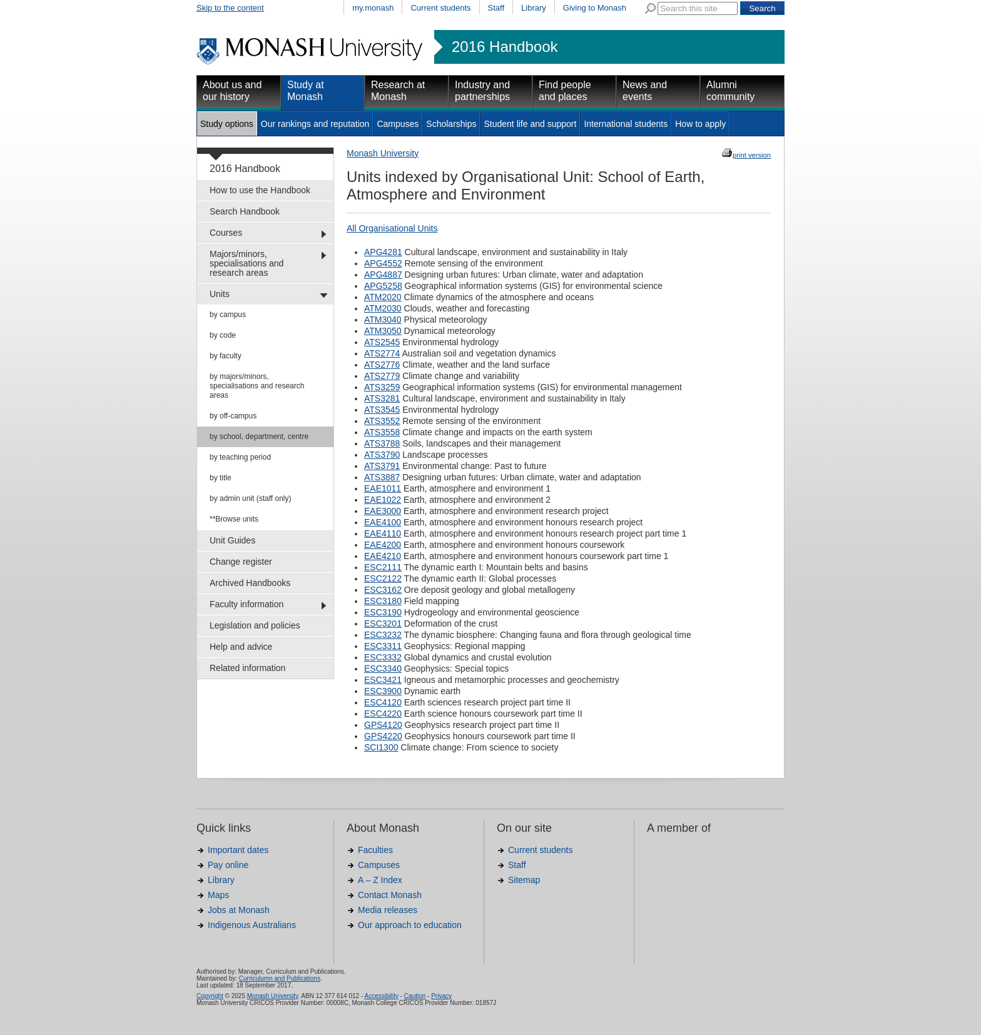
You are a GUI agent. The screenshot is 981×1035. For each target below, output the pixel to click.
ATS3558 (382, 432)
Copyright (209, 995)
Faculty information (246, 604)
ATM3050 (383, 331)
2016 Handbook (504, 47)
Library (533, 8)
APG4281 (383, 252)
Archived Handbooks (250, 583)
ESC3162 (383, 590)
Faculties (375, 850)
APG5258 (383, 286)
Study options (226, 124)
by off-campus (233, 415)
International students (626, 124)
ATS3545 (382, 410)
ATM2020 (383, 297)
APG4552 (383, 263)
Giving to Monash (594, 8)
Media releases (387, 910)
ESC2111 (383, 567)
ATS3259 (382, 387)
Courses (226, 233)
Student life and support (530, 124)
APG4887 (383, 275)
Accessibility (381, 995)
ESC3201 (383, 623)
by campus (228, 314)
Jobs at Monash (239, 910)
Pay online (228, 865)
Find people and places (565, 90)
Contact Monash (390, 895)
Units (220, 294)
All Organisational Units (392, 228)
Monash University (383, 153)
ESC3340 (383, 669)
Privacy (441, 995)
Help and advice (241, 647)
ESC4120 (383, 702)
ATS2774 (382, 353)
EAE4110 (382, 533)
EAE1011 (382, 488)
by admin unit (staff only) (251, 498)
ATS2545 (382, 342)
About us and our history (232, 90)
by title (220, 477)
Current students (440, 8)
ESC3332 (383, 657)
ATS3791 (382, 466)
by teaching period (240, 457)
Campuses (398, 124)
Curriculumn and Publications (279, 978)
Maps (218, 895)
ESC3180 (383, 601)
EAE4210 (382, 556)
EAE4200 (382, 545)
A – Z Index (380, 880)
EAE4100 (382, 522)
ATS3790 (382, 455)
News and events (645, 90)
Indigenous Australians (252, 925)
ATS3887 (382, 477)
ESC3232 (383, 635)
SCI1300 (381, 747)
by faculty (225, 355)
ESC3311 (383, 646)
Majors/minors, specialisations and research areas (246, 263)
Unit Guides (232, 540)
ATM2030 (383, 308)
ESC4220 (383, 714)
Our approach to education (410, 925)
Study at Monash (305, 90)
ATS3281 (382, 398)
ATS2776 (382, 365)
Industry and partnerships (482, 90)
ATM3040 (383, 320)
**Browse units (234, 519)
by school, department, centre (259, 436)
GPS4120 (383, 725)
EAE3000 (382, 511)
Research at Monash (398, 90)
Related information (247, 668)
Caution (414, 995)
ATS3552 (382, 421)
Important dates (238, 850)
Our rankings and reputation (315, 124)
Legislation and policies (255, 625)
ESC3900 (383, 691)
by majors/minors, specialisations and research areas (257, 386)
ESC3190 (383, 612)
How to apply (700, 124)
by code (223, 335)
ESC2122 (383, 578)
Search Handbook (245, 211)
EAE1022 (382, 500)
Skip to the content (230, 8)
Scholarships (451, 124)
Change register (241, 562)
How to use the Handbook (260, 190)
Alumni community (730, 90)
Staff (496, 8)
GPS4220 (383, 736)
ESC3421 (383, 680)
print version (752, 155)
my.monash (373, 8)
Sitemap (524, 880)
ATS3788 (382, 443)
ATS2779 (382, 376)
